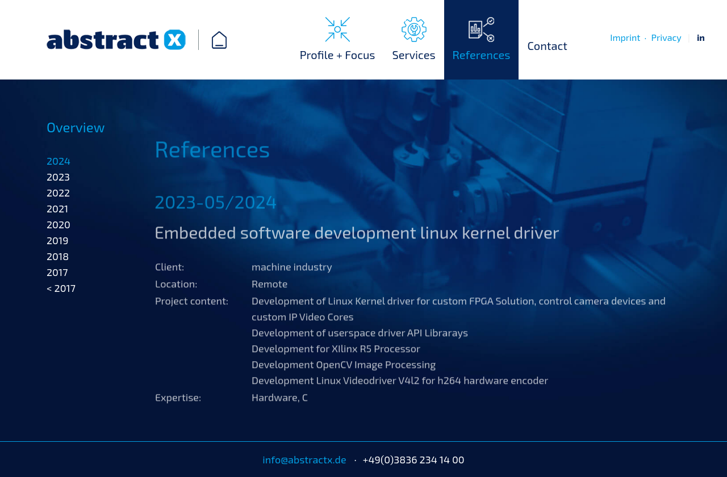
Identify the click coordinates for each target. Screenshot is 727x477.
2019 (57, 271)
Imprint (625, 37)
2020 (58, 255)
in (701, 37)
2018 (58, 287)
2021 (57, 239)
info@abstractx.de (304, 459)
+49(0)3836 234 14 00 (414, 459)
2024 (58, 192)
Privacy (666, 37)
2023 (58, 208)
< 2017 (61, 319)
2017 (57, 303)
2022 (58, 223)
